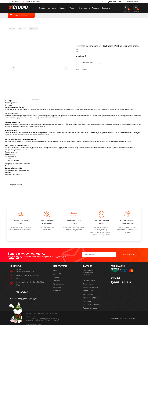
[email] (99, 254)
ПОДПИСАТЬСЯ (128, 254)
